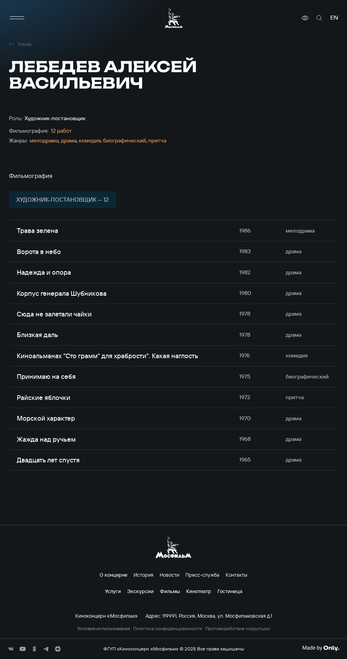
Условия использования (103, 628)
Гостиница (229, 591)
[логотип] (174, 18)
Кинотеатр (198, 591)
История (143, 575)
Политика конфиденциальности (167, 628)
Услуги (113, 591)
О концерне (113, 575)
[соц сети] (11, 649)
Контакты (236, 575)
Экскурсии (140, 591)
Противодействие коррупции (237, 628)
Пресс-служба (202, 575)
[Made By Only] (320, 648)
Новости (169, 575)
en (334, 17)
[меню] (17, 18)
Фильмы (170, 591)
